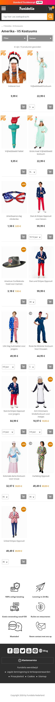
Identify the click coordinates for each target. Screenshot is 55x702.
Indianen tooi (14, 86)
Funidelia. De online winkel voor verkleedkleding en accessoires (27, 8)
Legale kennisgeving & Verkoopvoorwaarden (28, 671)
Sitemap (42, 676)
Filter (6, 38)
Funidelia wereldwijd (27, 667)
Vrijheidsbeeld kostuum (41, 86)
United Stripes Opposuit (14, 541)
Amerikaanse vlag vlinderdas (14, 217)
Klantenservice (27, 660)
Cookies (31, 676)
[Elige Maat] (32, 107)
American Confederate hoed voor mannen (14, 282)
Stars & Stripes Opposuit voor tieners (40, 217)
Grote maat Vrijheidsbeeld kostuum (40, 152)
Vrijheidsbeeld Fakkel (14, 151)
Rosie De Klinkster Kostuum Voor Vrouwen (41, 347)
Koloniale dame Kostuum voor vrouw (14, 477)
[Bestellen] (23, 106)
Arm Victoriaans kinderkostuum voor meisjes (41, 414)
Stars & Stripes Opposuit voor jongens (14, 412)
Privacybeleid (17, 676)
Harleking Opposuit (40, 476)
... (2, 26)
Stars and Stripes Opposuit (41, 281)
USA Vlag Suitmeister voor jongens (14, 347)
